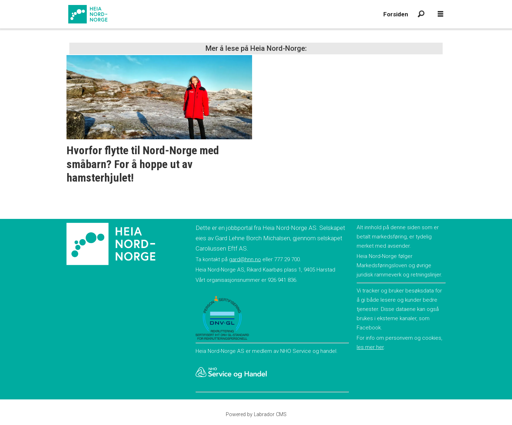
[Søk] (421, 14)
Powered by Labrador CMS (256, 414)
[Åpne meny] (441, 14)
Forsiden (395, 14)
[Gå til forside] (87, 14)
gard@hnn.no (245, 259)
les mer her (370, 347)
